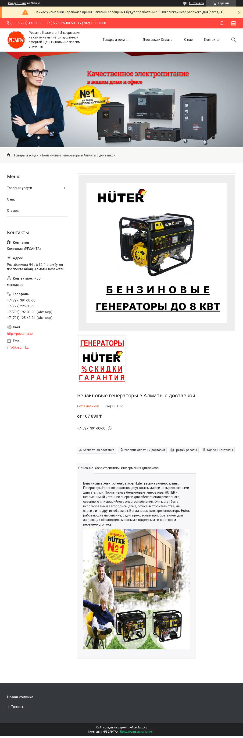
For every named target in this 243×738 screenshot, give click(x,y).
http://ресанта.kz (20, 334)
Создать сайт (17, 3)
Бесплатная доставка (98, 450)
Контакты (211, 40)
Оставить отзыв (222, 23)
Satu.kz (142, 727)
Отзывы (13, 210)
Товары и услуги (115, 40)
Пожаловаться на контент (137, 731)
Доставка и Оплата (157, 40)
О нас (188, 40)
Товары (17, 707)
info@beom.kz (18, 347)
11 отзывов (196, 3)
